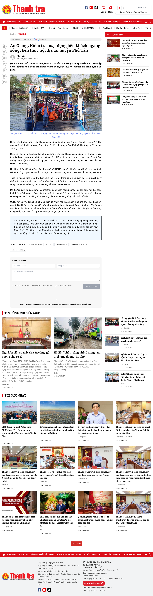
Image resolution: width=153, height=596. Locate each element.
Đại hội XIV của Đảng (60, 28)
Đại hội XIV (40, 28)
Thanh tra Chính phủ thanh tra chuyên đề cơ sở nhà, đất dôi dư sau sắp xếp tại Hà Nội (132, 520)
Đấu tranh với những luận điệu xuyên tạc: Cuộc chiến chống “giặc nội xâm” (134, 43)
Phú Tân (49, 244)
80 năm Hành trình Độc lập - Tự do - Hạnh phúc (121, 28)
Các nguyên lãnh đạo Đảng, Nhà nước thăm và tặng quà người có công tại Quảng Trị (135, 84)
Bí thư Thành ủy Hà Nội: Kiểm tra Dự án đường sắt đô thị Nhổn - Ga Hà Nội (133, 377)
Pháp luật (96, 22)
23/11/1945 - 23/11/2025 (85, 28)
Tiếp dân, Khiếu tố (38, 22)
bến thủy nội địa (61, 244)
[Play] (119, 8)
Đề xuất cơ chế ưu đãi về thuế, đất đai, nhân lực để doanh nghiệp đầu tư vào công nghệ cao (94, 430)
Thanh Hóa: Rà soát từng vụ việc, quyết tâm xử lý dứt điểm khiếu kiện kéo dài (57, 475)
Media (78, 22)
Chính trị (11, 22)
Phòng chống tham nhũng (61, 22)
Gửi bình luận (91, 286)
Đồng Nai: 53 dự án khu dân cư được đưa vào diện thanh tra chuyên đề (134, 99)
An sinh (22, 33)
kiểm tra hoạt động (18, 250)
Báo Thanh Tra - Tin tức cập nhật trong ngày (23, 9)
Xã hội (87, 22)
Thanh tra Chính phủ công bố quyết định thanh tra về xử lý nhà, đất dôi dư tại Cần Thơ (133, 430)
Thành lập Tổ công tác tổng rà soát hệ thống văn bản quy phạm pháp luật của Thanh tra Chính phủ (18, 520)
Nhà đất (107, 22)
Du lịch (116, 22)
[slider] (129, 8)
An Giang (22, 244)
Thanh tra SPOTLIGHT (132, 22)
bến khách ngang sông (79, 244)
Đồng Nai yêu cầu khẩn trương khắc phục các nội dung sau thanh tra (134, 57)
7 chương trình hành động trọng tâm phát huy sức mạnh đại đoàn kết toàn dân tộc (95, 520)
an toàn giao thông (35, 244)
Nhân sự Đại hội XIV (21, 28)
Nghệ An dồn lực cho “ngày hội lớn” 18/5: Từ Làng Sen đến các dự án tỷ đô (134, 357)
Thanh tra (23, 22)
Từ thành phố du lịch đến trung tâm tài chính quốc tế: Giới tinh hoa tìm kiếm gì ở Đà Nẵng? (57, 430)
